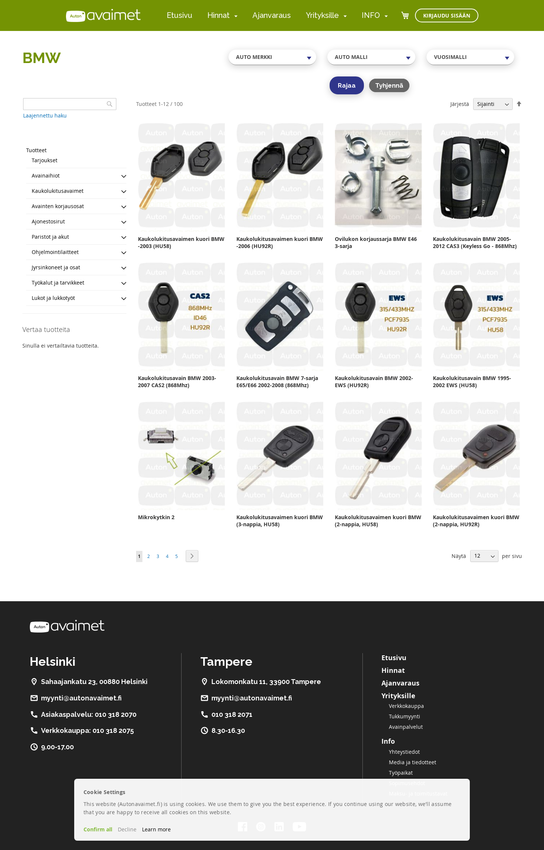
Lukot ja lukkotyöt (53, 297)
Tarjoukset (44, 160)
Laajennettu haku (45, 115)
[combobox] (273, 57)
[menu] (277, 15)
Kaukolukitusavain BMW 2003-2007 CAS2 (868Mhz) (177, 381)
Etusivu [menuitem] (179, 15)
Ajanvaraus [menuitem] (271, 15)
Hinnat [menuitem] (218, 15)
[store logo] (103, 15)
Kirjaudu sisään (446, 15)
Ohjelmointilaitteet (55, 251)
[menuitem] (234, 15)
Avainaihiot (46, 175)
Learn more (156, 829)
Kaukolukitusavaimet (58, 190)
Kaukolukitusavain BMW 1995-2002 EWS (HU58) (472, 381)
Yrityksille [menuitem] (322, 15)
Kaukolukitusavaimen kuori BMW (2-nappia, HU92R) (476, 521)
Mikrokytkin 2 (156, 517)
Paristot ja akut (50, 236)
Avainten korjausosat (58, 206)
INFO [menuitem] (371, 15)
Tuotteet (36, 150)
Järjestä (459, 103)
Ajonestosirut (48, 221)
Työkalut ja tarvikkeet (58, 282)
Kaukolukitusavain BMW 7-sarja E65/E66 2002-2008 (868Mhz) (277, 381)
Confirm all (98, 829)
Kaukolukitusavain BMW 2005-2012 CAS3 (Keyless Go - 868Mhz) (475, 242)
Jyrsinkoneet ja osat (56, 267)
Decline (127, 829)
